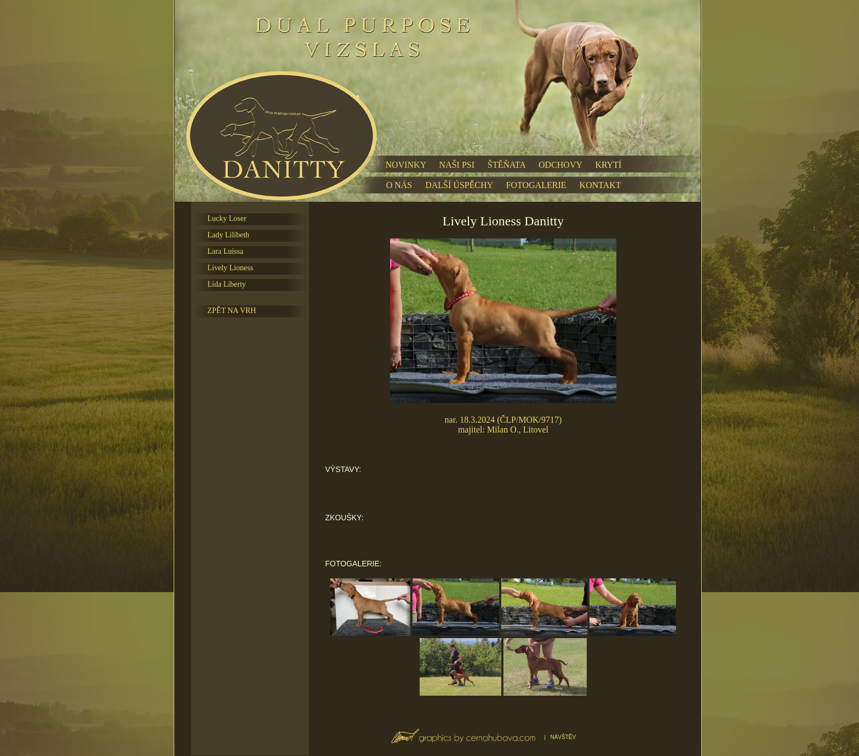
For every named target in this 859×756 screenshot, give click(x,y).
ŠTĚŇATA (506, 164)
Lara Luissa (226, 251)
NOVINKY (406, 164)
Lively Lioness (231, 268)
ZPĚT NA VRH (232, 310)
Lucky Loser (227, 218)
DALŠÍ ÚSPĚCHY (459, 185)
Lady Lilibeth (229, 235)
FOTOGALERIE (536, 185)
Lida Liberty (227, 284)
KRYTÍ (608, 164)
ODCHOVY (560, 164)
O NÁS (399, 185)
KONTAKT (600, 185)
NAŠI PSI (456, 164)
